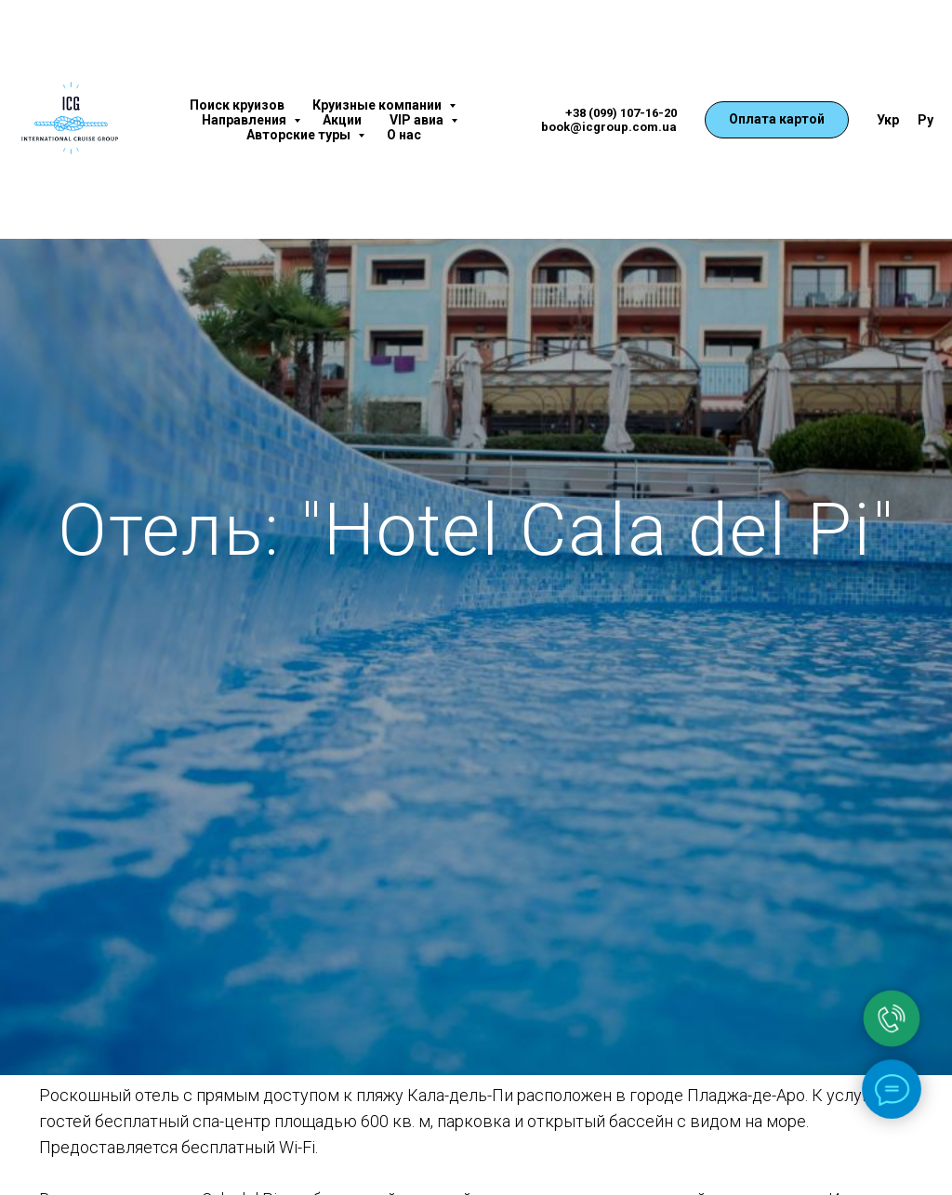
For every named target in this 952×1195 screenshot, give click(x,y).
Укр (888, 119)
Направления (245, 119)
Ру (925, 119)
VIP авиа (418, 119)
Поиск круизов (237, 105)
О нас (404, 134)
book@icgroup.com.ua (609, 127)
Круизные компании (378, 105)
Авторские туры (299, 134)
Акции (342, 119)
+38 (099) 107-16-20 (621, 113)
